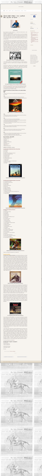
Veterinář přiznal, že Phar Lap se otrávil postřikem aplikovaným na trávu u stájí (34, 38)
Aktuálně (10, 10)
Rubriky (13, 10)
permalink (35, 14)
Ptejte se (25, 10)
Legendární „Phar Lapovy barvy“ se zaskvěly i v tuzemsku (9, 356)
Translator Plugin (34, 24)
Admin (19, 17)
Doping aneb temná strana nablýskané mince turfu (22, 356)
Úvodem (7, 10)
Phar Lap (11, 46)
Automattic (17, 361)
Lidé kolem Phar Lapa (17, 10)
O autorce (22, 10)
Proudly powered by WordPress (7, 361)
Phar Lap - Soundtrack (12, 351)
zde (18, 252)
